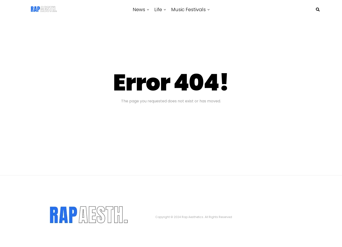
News (139, 9)
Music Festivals (188, 9)
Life (158, 9)
